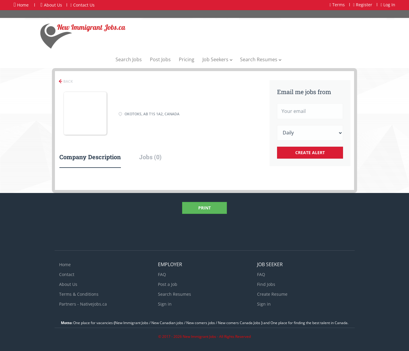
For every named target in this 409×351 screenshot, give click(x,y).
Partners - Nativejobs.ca (83, 304)
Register (362, 4)
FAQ (162, 274)
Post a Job (167, 284)
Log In (388, 4)
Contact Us (82, 5)
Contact (66, 274)
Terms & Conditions (79, 294)
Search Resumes (174, 294)
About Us (51, 5)
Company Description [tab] (90, 157)
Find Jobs (266, 284)
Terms (337, 4)
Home (21, 5)
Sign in (165, 304)
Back (67, 81)
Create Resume (272, 294)
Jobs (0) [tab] (150, 157)
